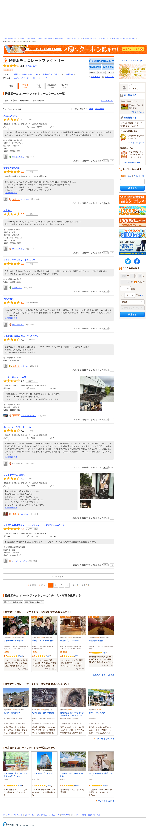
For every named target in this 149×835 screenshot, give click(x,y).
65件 (48, 656)
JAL (64, 815)
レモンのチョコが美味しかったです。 (21, 336)
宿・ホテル (7, 815)
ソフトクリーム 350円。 (15, 377)
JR (62, 815)
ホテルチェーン (17, 815)
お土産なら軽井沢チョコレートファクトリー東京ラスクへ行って (34, 525)
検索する (132, 188)
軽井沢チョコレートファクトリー (123, 38)
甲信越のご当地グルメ (27, 38)
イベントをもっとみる (105, 739)
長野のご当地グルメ (45, 38)
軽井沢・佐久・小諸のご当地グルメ (67, 38)
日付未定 (141, 282)
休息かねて (8, 299)
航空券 (84, 815)
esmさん (24, 514)
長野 (16, 74)
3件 (104, 653)
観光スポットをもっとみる (103, 675)
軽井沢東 (69, 74)
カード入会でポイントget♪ (132, 60)
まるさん (24, 366)
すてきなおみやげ (11, 168)
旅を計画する (130, 95)
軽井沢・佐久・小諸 (30, 74)
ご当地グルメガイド (10, 38)
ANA (67, 815)
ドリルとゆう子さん (28, 416)
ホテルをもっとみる (106, 801)
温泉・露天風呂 (42, 815)
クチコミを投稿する (95, 67)
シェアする (95, 77)
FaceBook (137, 261)
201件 (49, 785)
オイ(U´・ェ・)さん (19, 561)
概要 (11, 86)
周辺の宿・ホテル (65, 86)
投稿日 (82, 109)
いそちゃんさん (18, 157)
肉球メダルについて (137, 143)
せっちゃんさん (18, 324)
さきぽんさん (17, 288)
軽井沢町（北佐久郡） (52, 74)
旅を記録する (130, 117)
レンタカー (76, 815)
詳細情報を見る (11, 193)
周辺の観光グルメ (51, 86)
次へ (74, 585)
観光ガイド (91, 815)
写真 (38, 86)
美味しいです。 (10, 116)
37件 (77, 785)
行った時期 (99, 109)
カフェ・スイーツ (21, 78)
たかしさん (25, 199)
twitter (128, 261)
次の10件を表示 (58, 577)
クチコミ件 (31, 66)
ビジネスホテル (29, 815)
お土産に (7, 210)
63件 (105, 785)
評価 (91, 109)
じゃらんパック (54, 815)
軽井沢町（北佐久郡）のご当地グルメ (96, 38)
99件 (77, 656)
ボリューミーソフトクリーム (17, 427)
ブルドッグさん (18, 249)
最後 (83, 585)
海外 (98, 815)
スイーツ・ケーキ (40, 78)
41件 (20, 785)
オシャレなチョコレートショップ (19, 260)
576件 (20, 656)
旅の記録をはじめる (132, 162)
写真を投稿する (108, 67)
